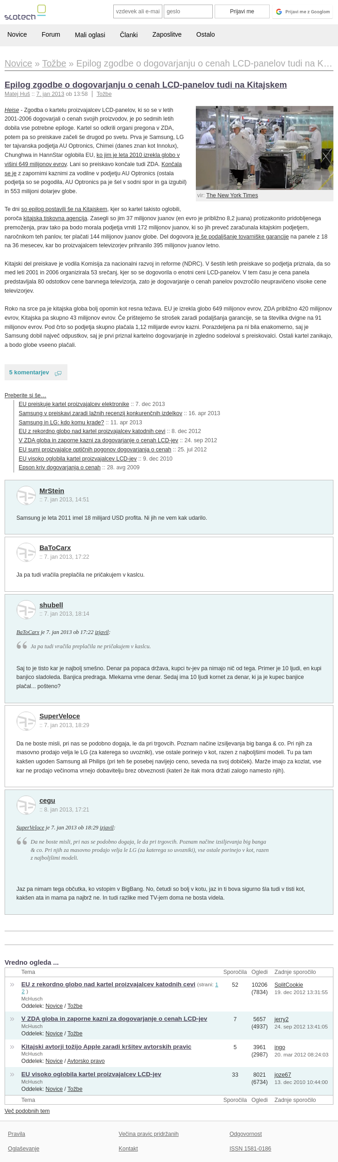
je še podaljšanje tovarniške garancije (242, 237)
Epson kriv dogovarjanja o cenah (60, 467)
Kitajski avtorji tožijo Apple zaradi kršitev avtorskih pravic (107, 1046)
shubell (51, 605)
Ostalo (205, 34)
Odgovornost (245, 1134)
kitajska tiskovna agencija (55, 218)
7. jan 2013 (50, 94)
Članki (129, 35)
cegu (47, 800)
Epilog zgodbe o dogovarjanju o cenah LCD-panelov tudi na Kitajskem (146, 84)
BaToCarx (55, 547)
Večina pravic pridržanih (149, 1134)
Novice (17, 34)
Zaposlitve (167, 34)
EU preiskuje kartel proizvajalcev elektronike (74, 404)
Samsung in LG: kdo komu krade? (61, 422)
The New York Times (232, 195)
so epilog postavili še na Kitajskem (64, 209)
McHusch (32, 998)
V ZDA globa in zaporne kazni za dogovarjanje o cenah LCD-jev (98, 440)
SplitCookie (289, 985)
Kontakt (128, 1148)
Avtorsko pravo (86, 1061)
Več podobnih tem (27, 1111)
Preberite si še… (25, 395)
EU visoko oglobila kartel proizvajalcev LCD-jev (78, 459)
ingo (280, 1047)
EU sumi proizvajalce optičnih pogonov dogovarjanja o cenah (95, 449)
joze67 (283, 1075)
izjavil (102, 632)
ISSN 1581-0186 (250, 1148)
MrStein (51, 491)
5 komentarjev (29, 372)
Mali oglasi (90, 35)
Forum (51, 34)
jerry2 (282, 1019)
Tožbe (104, 94)
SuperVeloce (59, 716)
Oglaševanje (23, 1148)
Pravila (16, 1134)
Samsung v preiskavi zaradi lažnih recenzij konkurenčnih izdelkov (101, 413)
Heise (12, 110)
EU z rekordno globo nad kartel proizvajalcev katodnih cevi (92, 431)
